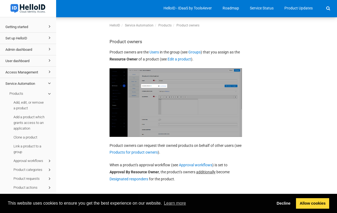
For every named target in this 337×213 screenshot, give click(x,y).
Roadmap (231, 8)
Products (30, 94)
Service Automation (28, 83)
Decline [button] (283, 203)
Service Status (262, 8)
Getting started (28, 26)
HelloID (115, 25)
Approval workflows (32, 161)
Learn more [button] (175, 203)
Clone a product (25, 137)
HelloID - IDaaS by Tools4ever (188, 8)
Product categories (32, 170)
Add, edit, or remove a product (28, 105)
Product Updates (298, 8)
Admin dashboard (28, 49)
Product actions (32, 188)
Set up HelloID (28, 38)
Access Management (28, 72)
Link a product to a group (27, 149)
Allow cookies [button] (313, 203)
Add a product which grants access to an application (29, 122)
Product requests (32, 179)
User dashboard (28, 60)
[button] (328, 8)
